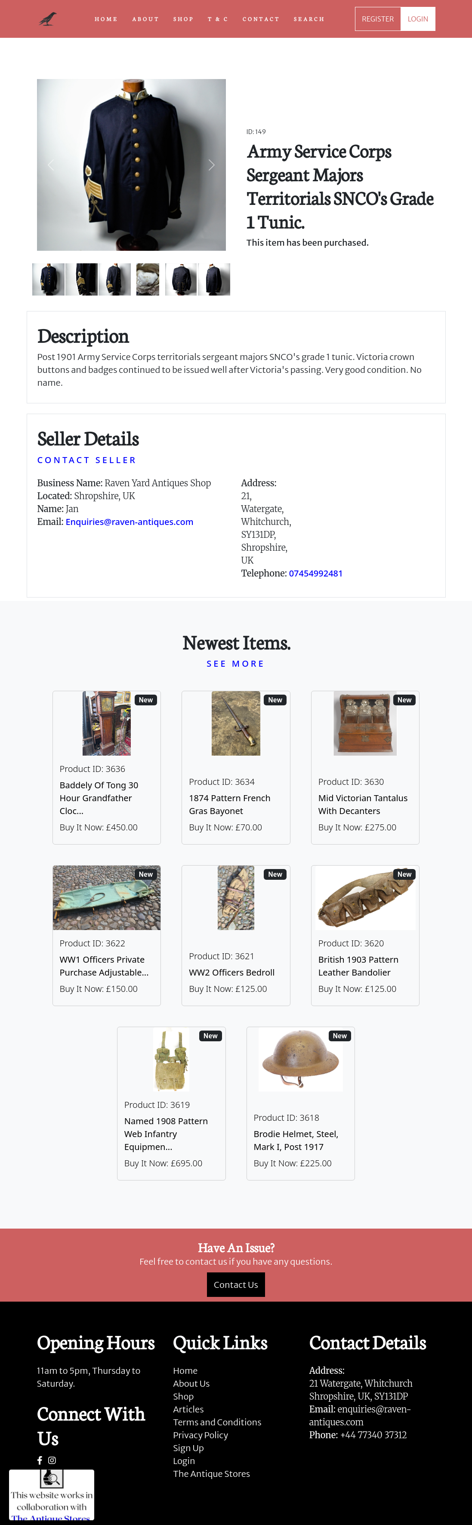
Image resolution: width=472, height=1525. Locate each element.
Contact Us (236, 1284)
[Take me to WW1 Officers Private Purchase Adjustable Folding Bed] (107, 935)
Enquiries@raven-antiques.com (129, 522)
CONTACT (261, 18)
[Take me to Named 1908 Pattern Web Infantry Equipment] (171, 1103)
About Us (191, 1383)
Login (184, 1460)
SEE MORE (236, 663)
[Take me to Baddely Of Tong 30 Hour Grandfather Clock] (107, 768)
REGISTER (378, 19)
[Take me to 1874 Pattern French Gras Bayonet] (236, 768)
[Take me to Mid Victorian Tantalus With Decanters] (365, 768)
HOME (106, 18)
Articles (188, 1409)
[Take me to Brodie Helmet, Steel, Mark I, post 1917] (301, 1103)
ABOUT (146, 18)
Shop (183, 1396)
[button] (51, 165)
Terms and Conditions (217, 1422)
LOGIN (418, 19)
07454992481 (316, 573)
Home (185, 1370)
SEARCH (309, 18)
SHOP (183, 18)
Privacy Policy (200, 1435)
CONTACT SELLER (87, 460)
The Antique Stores (211, 1473)
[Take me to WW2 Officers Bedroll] (236, 935)
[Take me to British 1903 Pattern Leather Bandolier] (365, 935)
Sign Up (188, 1448)
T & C (218, 18)
